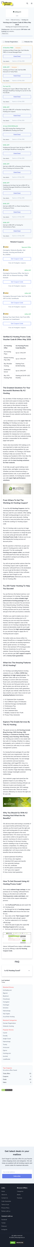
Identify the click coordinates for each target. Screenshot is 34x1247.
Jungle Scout (7, 1039)
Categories (20, 1191)
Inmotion (5, 1008)
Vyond (5, 1033)
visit (17, 16)
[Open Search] (27, 3)
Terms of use (5, 1204)
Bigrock (5, 993)
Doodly (5, 1036)
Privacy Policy (5, 1208)
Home (7, 20)
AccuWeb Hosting (9, 1017)
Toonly (5, 1045)
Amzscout (6, 1047)
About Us (4, 1195)
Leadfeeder (6, 1059)
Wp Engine (6, 1014)
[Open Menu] (31, 3)
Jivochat (5, 1056)
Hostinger (6, 1005)
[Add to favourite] (27, 10)
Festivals (19, 1198)
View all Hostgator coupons (17, 263)
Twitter (3, 1223)
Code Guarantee (6, 1201)
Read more (5, 33)
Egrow (5, 1050)
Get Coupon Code (17, 259)
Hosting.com (7, 1053)
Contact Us (4, 1198)
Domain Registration (9, 1023)
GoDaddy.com (7, 990)
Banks (19, 1195)
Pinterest (4, 1226)
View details (6, 61)
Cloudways (6, 999)
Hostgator (6, 1002)
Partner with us (5, 1211)
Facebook (4, 1219)
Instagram (4, 1229)
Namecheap (6, 1011)
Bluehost (6, 996)
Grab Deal (17, 56)
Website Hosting (15, 20)
